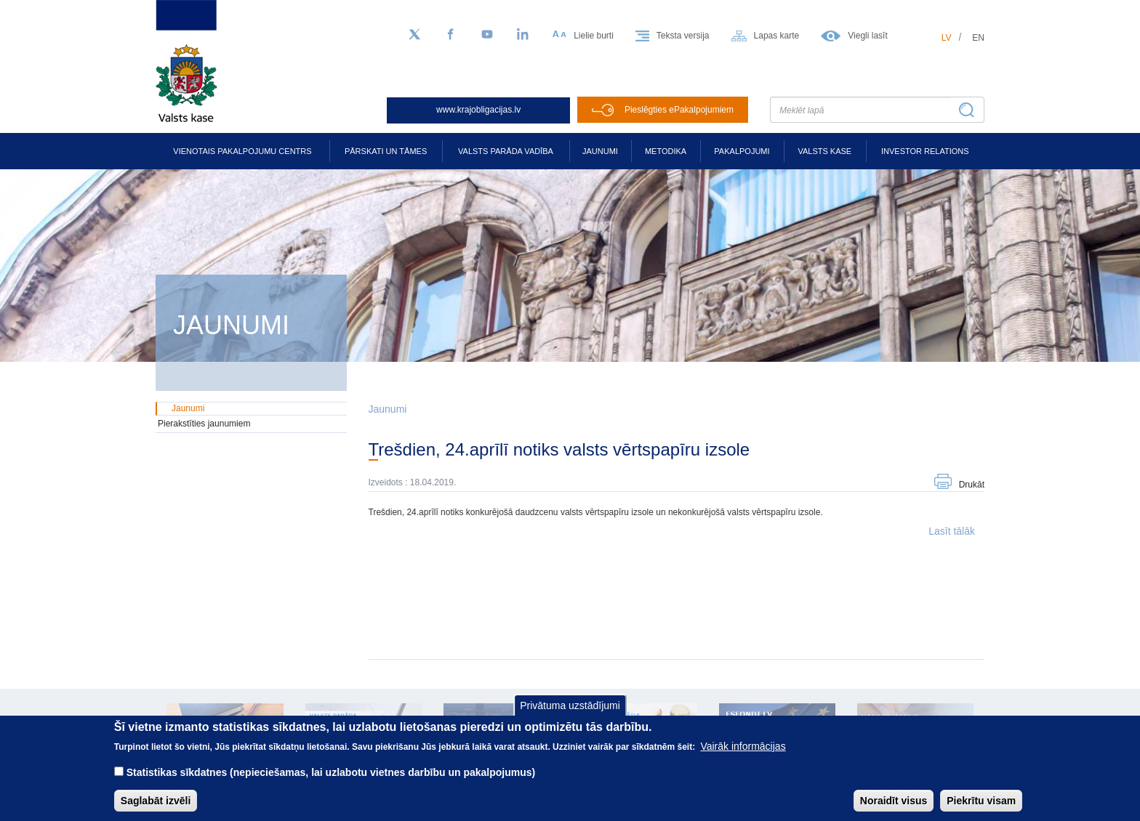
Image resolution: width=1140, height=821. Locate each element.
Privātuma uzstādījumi (570, 715)
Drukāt (971, 485)
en (978, 38)
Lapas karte (777, 36)
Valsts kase (824, 151)
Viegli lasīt (867, 36)
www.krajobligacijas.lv (478, 110)
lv (947, 38)
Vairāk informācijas (742, 756)
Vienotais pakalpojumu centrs (242, 151)
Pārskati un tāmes (386, 151)
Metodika (665, 151)
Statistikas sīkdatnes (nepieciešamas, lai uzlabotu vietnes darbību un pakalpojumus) (331, 782)
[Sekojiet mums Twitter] (414, 35)
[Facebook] (450, 35)
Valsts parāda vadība (505, 151)
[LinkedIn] (523, 35)
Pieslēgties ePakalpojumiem (679, 110)
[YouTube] (487, 35)
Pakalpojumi (741, 151)
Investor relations (925, 151)
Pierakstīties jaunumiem (204, 423)
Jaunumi (600, 151)
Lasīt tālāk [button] (951, 531)
